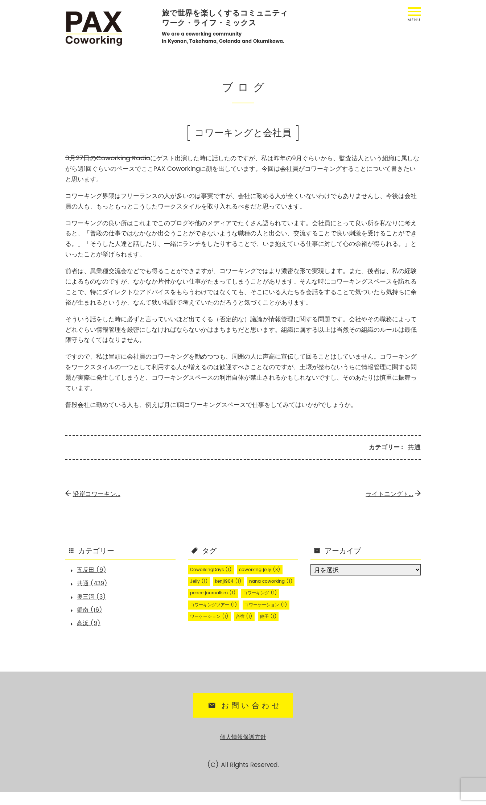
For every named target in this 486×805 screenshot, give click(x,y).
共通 (414, 446)
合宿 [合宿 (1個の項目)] (199, 638)
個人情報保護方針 (243, 750)
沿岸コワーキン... (94, 493)
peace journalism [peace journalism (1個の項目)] (216, 603)
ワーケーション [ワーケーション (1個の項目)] (269, 627)
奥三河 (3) (93, 599)
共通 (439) (94, 584)
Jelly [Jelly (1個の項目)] (200, 580)
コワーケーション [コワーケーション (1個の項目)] (215, 627)
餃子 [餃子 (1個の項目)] (226, 638)
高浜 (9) (90, 628)
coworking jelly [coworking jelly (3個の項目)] (269, 569)
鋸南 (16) (91, 613)
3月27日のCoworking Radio (105, 158)
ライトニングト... (392, 493)
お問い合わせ (244, 719)
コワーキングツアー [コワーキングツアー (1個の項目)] (217, 615)
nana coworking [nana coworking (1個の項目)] (214, 592)
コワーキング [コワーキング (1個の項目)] (269, 603)
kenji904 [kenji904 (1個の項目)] (233, 580)
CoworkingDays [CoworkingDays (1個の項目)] (214, 569)
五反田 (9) (94, 570)
